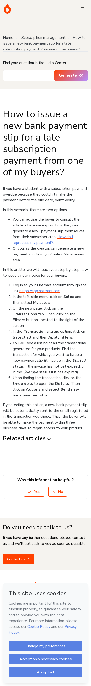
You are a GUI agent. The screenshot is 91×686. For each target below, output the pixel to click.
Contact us (18, 559)
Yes (34, 491)
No (57, 491)
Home (8, 37)
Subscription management (43, 37)
